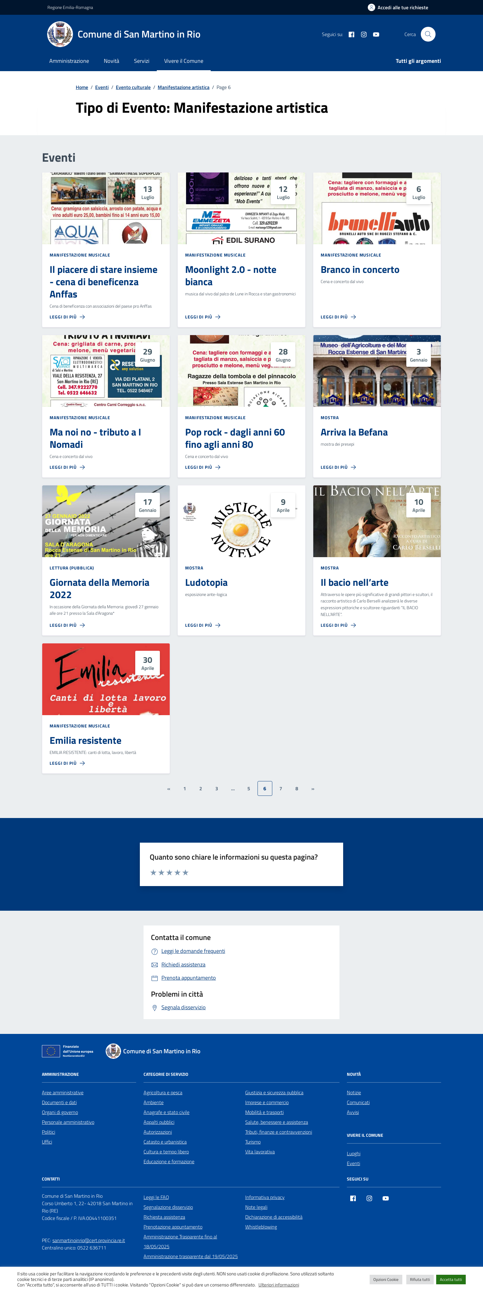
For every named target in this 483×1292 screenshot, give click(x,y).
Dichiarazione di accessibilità (273, 1217)
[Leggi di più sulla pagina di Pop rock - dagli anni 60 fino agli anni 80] (202, 467)
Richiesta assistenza (164, 1217)
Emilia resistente (85, 740)
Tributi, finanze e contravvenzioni (278, 1132)
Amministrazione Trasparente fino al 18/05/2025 (180, 1241)
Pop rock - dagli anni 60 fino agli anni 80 (235, 438)
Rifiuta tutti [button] (420, 1279)
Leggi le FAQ (156, 1197)
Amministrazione (69, 61)
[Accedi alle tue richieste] (398, 7)
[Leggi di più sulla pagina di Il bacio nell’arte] (338, 625)
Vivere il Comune (183, 61)
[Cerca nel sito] (428, 34)
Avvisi (353, 1112)
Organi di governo (60, 1112)
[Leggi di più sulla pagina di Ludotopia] (202, 625)
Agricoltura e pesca (163, 1092)
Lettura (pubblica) (72, 568)
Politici (48, 1132)
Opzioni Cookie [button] (386, 1279)
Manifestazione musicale (80, 255)
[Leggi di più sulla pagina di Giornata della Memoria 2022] (67, 625)
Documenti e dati (59, 1102)
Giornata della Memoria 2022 (99, 588)
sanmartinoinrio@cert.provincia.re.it (88, 1240)
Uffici (47, 1141)
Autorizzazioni (158, 1132)
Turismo (253, 1141)
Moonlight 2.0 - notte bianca (230, 275)
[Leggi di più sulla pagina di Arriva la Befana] (338, 467)
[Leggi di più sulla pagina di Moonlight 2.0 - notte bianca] (202, 317)
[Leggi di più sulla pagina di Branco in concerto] (338, 317)
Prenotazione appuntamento (173, 1226)
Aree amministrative (62, 1092)
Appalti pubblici (159, 1122)
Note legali (256, 1207)
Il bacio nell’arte (354, 582)
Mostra (330, 417)
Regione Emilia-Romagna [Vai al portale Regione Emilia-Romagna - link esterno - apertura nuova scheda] (70, 7)
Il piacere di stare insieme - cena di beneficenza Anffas (103, 281)
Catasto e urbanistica (165, 1141)
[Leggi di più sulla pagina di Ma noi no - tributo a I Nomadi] (67, 467)
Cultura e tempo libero (166, 1151)
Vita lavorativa (260, 1151)
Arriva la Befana (354, 432)
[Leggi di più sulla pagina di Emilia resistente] (67, 763)
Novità (111, 61)
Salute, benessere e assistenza (276, 1122)
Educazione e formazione (169, 1161)
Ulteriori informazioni (278, 1285)
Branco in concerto (360, 269)
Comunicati (358, 1102)
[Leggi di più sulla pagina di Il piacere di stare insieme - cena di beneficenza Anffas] (67, 317)
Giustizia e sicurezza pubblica (274, 1092)
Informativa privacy (265, 1197)
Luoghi (353, 1153)
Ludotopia (206, 582)
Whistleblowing (261, 1226)
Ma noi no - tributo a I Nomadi (95, 438)
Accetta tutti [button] (451, 1279)
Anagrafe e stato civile (166, 1112)
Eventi (353, 1163)
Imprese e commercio (267, 1102)
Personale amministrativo (68, 1122)
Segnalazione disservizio (168, 1207)
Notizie (354, 1092)
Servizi (141, 61)
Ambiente (154, 1102)
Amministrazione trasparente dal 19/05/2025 (191, 1256)
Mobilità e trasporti (264, 1112)
